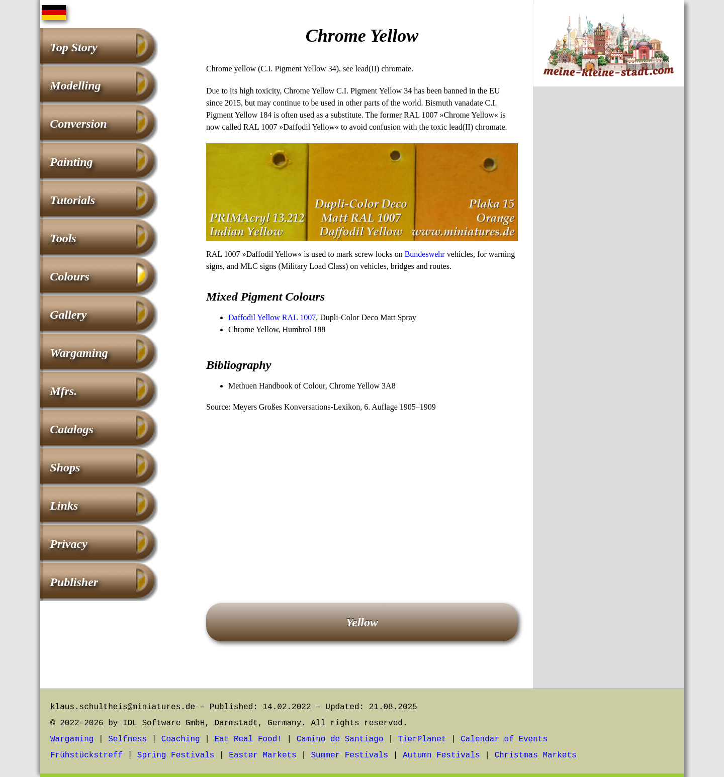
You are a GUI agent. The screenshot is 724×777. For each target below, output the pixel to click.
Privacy (68, 543)
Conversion (78, 123)
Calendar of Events (504, 739)
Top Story (73, 47)
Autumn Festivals (441, 755)
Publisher (74, 582)
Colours (69, 276)
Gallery (68, 314)
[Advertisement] (362, 493)
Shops (65, 467)
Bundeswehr (425, 254)
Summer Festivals (350, 755)
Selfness (127, 739)
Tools (63, 238)
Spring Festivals (176, 755)
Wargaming (79, 352)
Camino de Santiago (340, 739)
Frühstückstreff (86, 755)
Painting (71, 161)
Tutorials (72, 200)
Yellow (362, 622)
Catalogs (72, 429)
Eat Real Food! (248, 739)
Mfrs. (63, 391)
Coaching (180, 739)
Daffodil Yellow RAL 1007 (272, 317)
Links (64, 505)
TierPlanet (422, 739)
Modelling (75, 85)
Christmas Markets (535, 755)
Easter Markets (262, 755)
